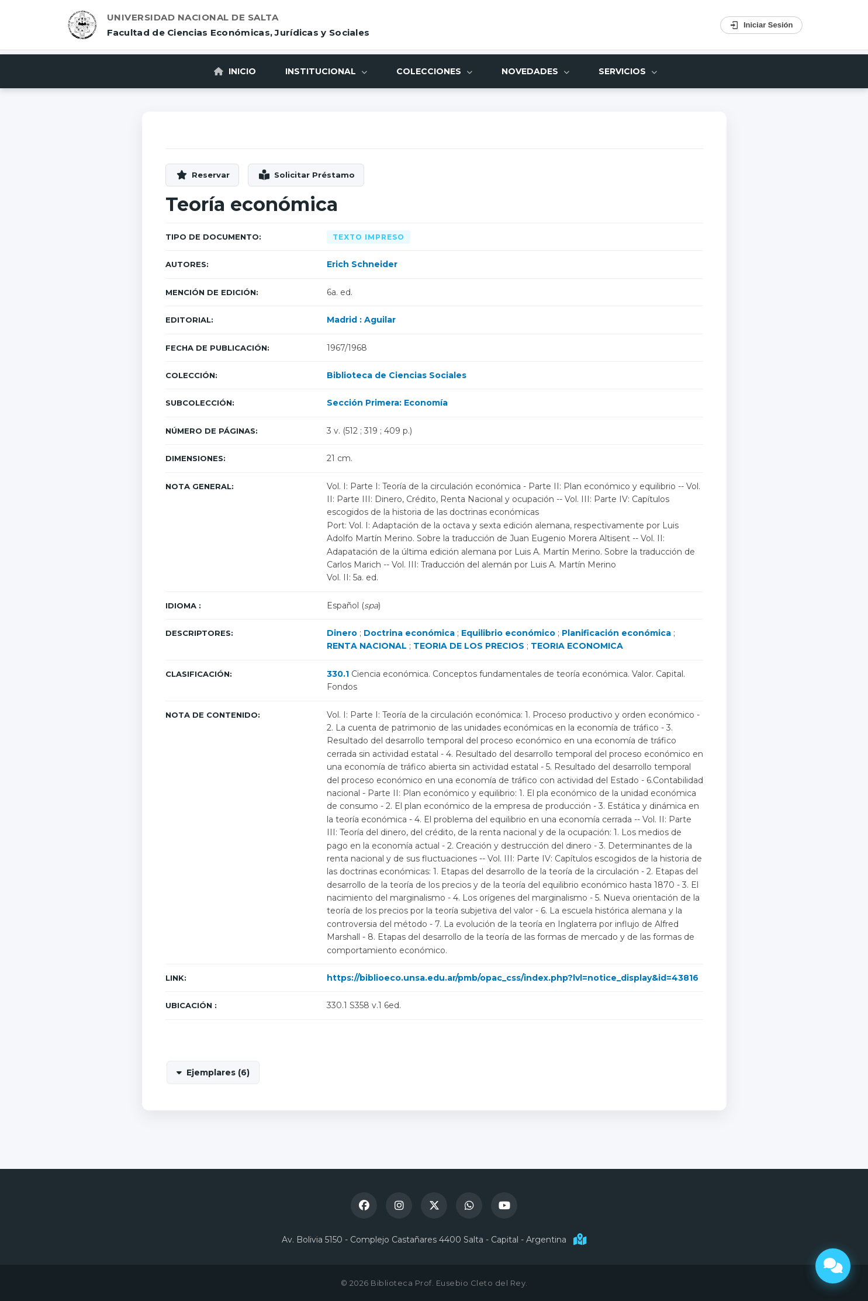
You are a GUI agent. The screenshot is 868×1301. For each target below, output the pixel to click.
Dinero (342, 633)
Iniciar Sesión (761, 25)
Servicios (628, 71)
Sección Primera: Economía (387, 402)
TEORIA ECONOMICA (577, 646)
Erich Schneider (362, 264)
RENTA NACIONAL (367, 646)
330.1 (338, 674)
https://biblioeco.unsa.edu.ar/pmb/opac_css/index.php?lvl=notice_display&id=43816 (512, 978)
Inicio (235, 71)
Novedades (535, 71)
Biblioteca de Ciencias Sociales (396, 375)
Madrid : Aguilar (361, 319)
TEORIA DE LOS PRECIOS (468, 646)
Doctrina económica (409, 633)
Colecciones (434, 71)
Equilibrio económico (508, 633)
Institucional (326, 71)
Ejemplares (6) (218, 1072)
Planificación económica (616, 633)
